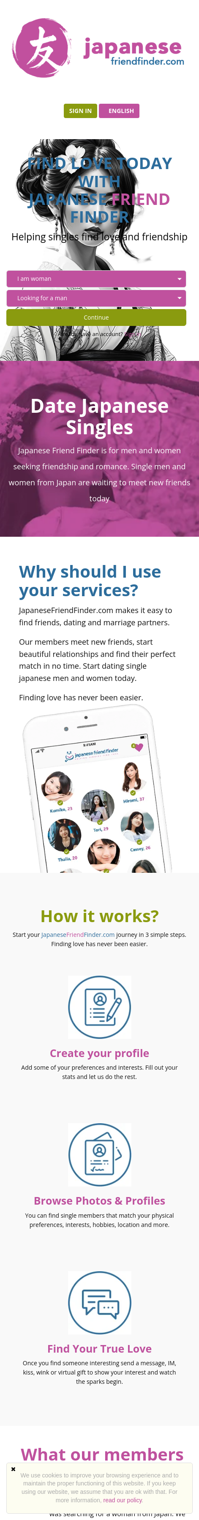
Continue (96, 317)
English (121, 111)
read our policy (123, 1500)
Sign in (80, 111)
